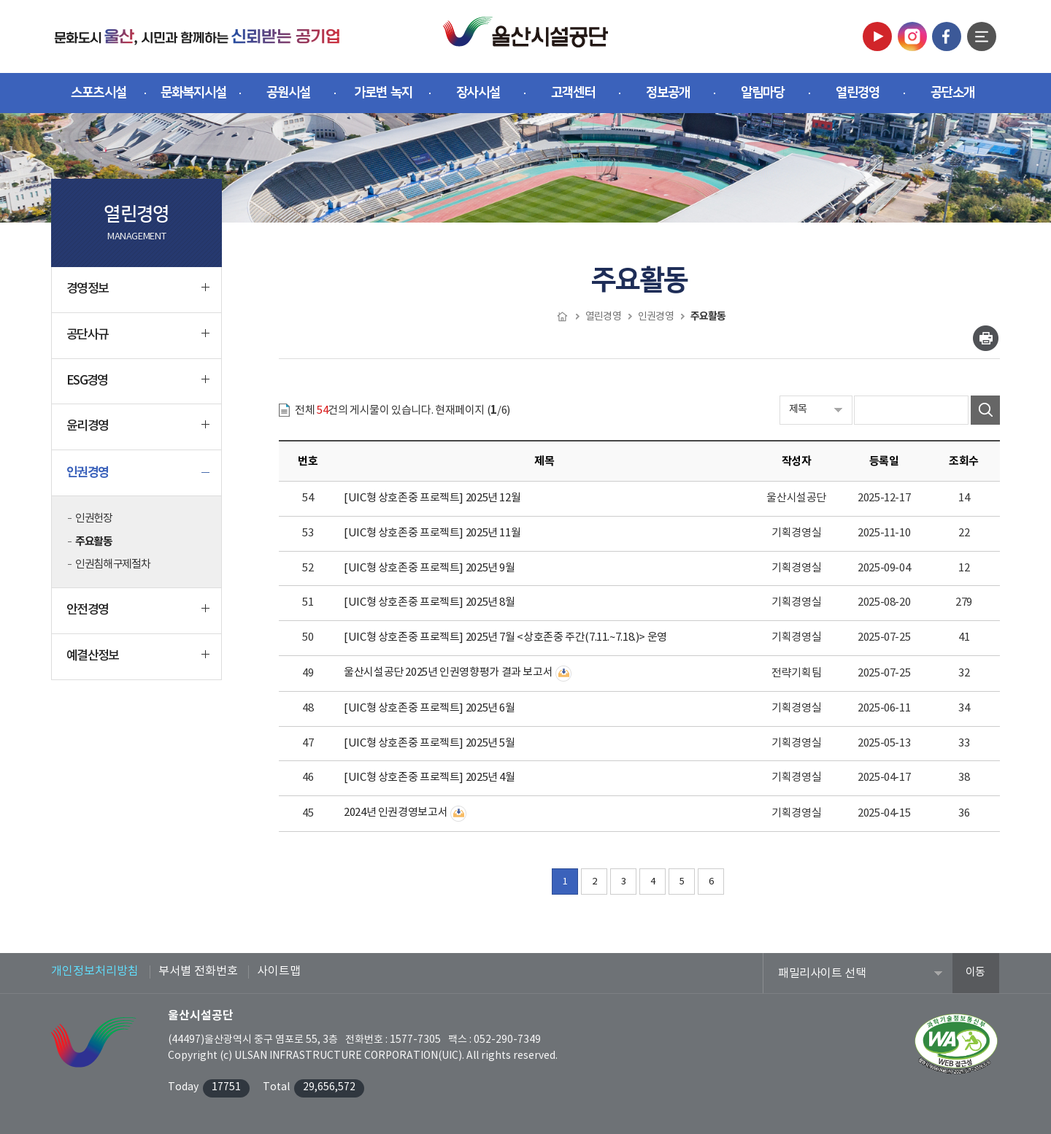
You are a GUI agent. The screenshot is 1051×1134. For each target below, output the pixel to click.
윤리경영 (137, 432)
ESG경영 (137, 387)
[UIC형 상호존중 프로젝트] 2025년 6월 (429, 708)
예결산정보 (137, 662)
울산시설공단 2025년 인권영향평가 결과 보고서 (448, 672)
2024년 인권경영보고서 (395, 812)
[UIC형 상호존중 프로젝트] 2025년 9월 (429, 568)
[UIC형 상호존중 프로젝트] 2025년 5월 (429, 743)
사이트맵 (279, 971)
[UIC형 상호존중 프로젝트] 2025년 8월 (429, 602)
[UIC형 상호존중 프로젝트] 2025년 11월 (432, 533)
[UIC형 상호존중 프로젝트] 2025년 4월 (429, 777)
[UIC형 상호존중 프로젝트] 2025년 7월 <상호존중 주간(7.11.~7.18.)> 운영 (505, 637)
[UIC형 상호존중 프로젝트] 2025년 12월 (432, 498)
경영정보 (137, 295)
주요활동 (93, 541)
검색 (985, 410)
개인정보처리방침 (95, 971)
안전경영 (137, 616)
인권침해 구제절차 (112, 564)
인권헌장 (93, 518)
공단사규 (137, 341)
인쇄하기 (985, 338)
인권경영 (137, 478)
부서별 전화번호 (198, 971)
